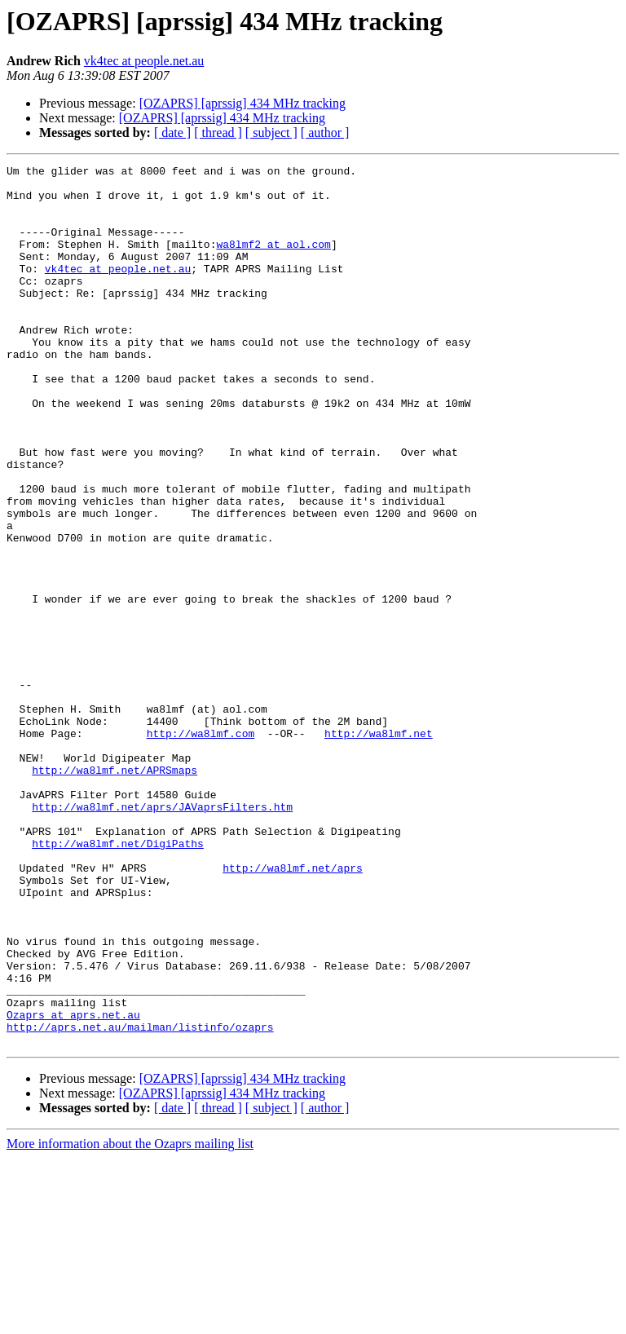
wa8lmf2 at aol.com (273, 261)
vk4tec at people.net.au (144, 61)
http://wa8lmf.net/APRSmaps (114, 892)
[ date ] (172, 132)
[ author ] (325, 132)
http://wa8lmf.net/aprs (293, 1009)
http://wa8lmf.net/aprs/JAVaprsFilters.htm (162, 936)
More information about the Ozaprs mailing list (130, 1320)
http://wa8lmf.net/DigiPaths (118, 980)
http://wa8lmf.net (378, 848)
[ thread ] (218, 132)
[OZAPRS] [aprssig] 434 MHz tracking (242, 103)
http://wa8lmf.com (201, 848)
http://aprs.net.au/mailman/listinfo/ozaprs (140, 1200)
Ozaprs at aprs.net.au (73, 1185)
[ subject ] (271, 132)
